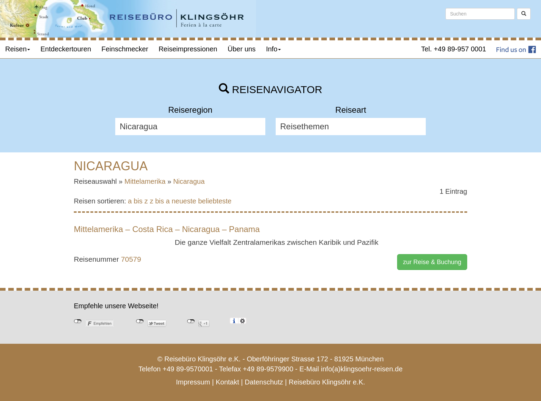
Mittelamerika (145, 181)
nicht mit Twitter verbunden (140, 321)
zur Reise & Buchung (432, 262)
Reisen (17, 49)
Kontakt (227, 382)
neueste (184, 201)
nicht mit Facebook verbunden (78, 321)
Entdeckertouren (65, 49)
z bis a (160, 201)
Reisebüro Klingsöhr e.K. (327, 382)
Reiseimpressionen (188, 49)
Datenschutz (264, 382)
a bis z (138, 201)
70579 (131, 259)
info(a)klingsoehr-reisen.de (362, 369)
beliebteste (215, 201)
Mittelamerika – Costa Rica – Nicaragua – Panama (167, 229)
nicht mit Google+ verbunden (191, 321)
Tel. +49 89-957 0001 (453, 49)
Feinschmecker (124, 49)
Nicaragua (189, 181)
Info (273, 49)
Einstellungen (242, 320)
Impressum (193, 382)
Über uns (242, 49)
